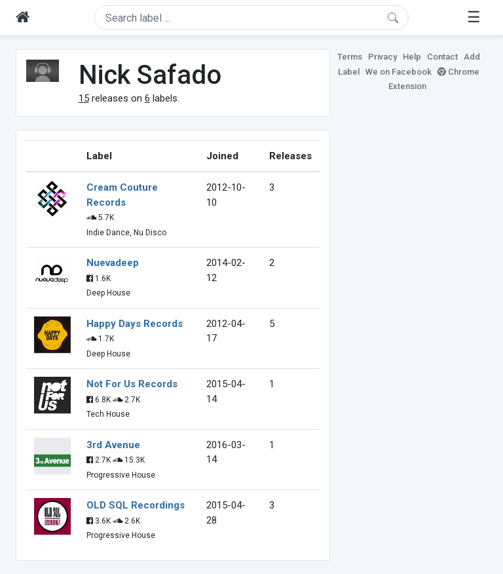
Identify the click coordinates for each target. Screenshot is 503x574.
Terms (349, 57)
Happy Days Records (134, 324)
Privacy (382, 57)
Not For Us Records (131, 384)
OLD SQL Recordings (135, 505)
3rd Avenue (113, 445)
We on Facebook (398, 72)
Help (412, 57)
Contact (442, 57)
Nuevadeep (112, 263)
